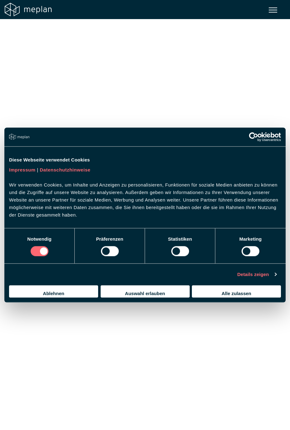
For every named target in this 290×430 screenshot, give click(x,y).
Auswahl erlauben (145, 293)
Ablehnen (53, 293)
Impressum (22, 169)
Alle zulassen (236, 293)
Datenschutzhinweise (65, 169)
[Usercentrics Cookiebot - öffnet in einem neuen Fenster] (253, 137)
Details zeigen (253, 274)
